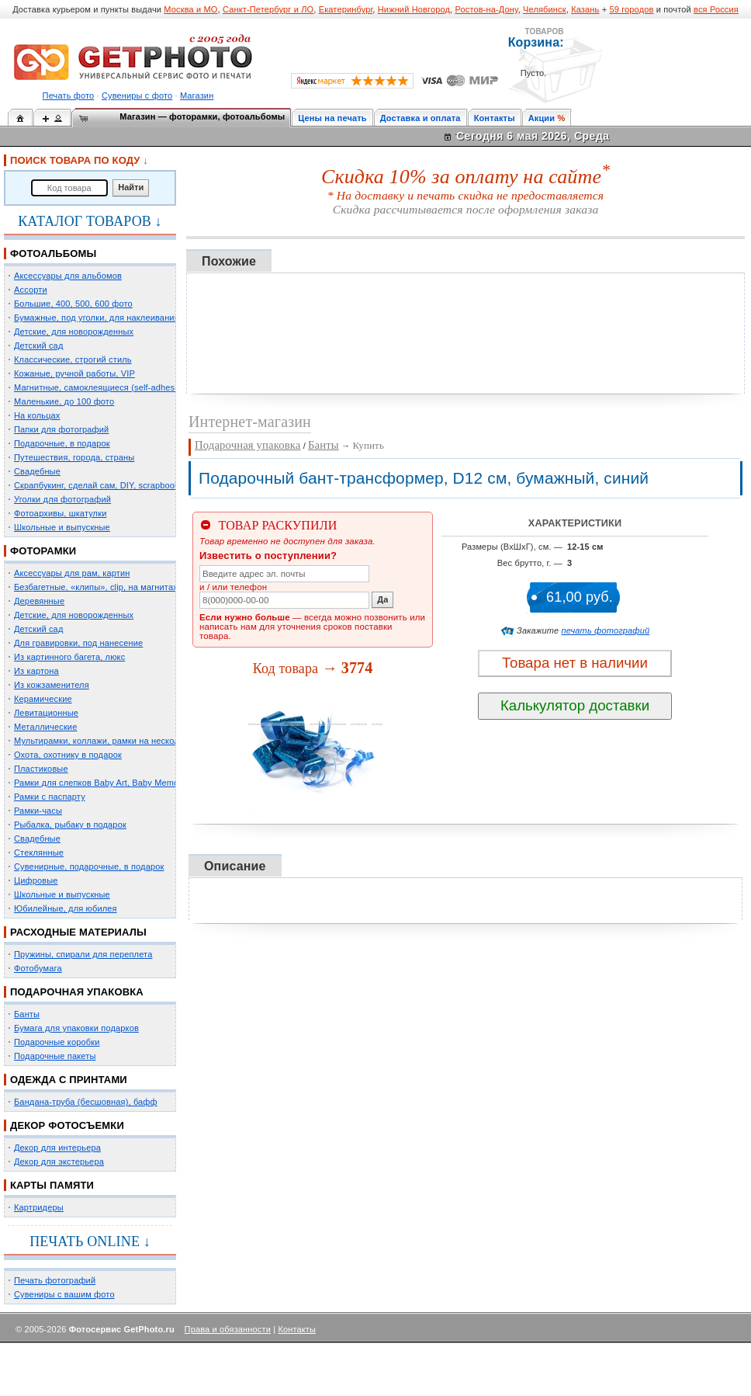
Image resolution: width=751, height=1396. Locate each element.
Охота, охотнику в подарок (68, 754)
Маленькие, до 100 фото (64, 401)
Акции (541, 118)
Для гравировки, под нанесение (78, 643)
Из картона (36, 670)
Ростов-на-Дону (486, 9)
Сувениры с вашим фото (64, 1294)
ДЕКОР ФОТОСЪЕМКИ (67, 1125)
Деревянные (39, 601)
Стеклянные (39, 852)
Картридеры (39, 1207)
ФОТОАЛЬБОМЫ (53, 253)
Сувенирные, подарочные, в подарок (89, 866)
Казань (585, 9)
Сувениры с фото (137, 95)
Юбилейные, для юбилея (65, 908)
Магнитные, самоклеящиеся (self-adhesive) (101, 387)
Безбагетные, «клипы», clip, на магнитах (96, 587)
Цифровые (36, 880)
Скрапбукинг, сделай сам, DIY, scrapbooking (102, 485)
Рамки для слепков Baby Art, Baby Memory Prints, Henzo (127, 782)
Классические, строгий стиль (73, 359)
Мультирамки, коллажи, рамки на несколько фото (115, 740)
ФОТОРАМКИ (43, 551)
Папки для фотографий (61, 429)
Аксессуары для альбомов (68, 275)
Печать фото (69, 95)
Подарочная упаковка (247, 445)
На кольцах (37, 415)
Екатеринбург (346, 9)
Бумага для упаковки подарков (76, 1028)
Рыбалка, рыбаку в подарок (70, 824)
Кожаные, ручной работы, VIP (74, 373)
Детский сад (38, 345)
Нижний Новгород (414, 9)
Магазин (196, 95)
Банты (27, 1014)
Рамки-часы (38, 810)
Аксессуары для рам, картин (72, 573)
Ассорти (30, 289)
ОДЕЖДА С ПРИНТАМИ (68, 1079)
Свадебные (37, 471)
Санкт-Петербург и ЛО (268, 9)
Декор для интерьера (57, 1147)
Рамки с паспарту (49, 796)
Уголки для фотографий (62, 499)
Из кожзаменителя (51, 684)
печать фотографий (606, 630)
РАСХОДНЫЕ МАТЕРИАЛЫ (78, 932)
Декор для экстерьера (59, 1161)
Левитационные (46, 712)
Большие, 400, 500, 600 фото (73, 303)
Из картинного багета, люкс (69, 657)
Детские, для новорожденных (73, 331)
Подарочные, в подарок (62, 443)
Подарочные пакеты (54, 1056)
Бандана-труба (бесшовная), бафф (85, 1101)
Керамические (43, 698)
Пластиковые (41, 768)
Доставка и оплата (420, 118)
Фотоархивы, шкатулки (60, 513)
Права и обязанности (228, 1329)
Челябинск (544, 9)
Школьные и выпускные (62, 527)
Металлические (45, 726)
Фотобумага (38, 968)
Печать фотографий (54, 1280)
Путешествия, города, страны (74, 457)
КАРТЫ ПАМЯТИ (52, 1185)
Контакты (494, 118)
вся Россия (716, 9)
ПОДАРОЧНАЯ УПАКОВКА (77, 992)
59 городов (631, 9)
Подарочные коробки (56, 1042)
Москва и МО (190, 9)
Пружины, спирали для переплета (83, 954)
